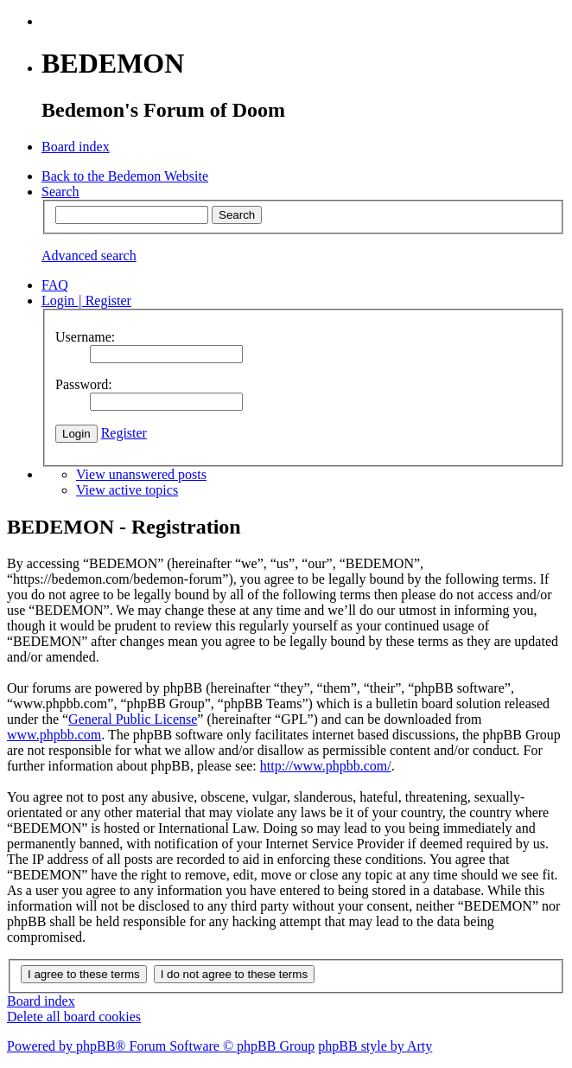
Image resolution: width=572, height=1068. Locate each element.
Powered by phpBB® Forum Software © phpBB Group (161, 1046)
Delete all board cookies (74, 1016)
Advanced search (89, 255)
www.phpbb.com (54, 734)
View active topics (127, 490)
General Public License (132, 719)
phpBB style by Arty (375, 1046)
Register (124, 432)
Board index (41, 1001)
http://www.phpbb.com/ (325, 765)
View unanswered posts (141, 474)
